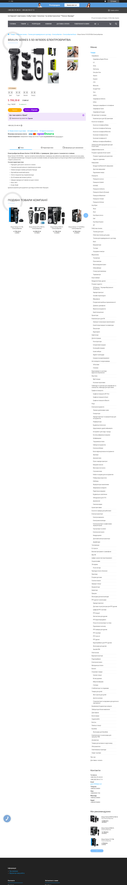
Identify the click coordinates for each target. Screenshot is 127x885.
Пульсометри (97, 261)
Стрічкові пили (97, 471)
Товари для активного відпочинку (102, 743)
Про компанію (14, 871)
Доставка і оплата (63, 24)
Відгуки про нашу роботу (17, 873)
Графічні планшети (97, 390)
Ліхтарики (95, 564)
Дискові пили (97, 458)
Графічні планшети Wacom (101, 400)
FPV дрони (96, 639)
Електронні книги (97, 662)
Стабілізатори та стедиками (100, 688)
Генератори (96, 413)
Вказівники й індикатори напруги (102, 706)
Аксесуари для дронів (99, 646)
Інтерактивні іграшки (99, 345)
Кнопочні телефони (98, 121)
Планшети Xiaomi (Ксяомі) (101, 192)
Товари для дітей (97, 691)
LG (94, 62)
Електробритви (57, 34)
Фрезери (95, 454)
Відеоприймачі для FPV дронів (102, 642)
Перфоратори (97, 421)
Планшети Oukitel (98, 182)
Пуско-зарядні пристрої (100, 461)
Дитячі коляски (98, 698)
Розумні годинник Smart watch (101, 153)
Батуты (94, 722)
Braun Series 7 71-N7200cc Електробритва (77, 227)
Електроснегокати (98, 532)
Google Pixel (96, 89)
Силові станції (97, 675)
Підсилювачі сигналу (99, 626)
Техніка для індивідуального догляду (39, 34)
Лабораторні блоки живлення (101, 709)
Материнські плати (97, 665)
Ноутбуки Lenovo (98, 215)
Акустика (94, 376)
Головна (13, 24)
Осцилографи (96, 561)
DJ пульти (95, 548)
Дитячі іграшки (96, 338)
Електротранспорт (97, 514)
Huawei (95, 79)
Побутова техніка (21, 34)
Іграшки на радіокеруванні (101, 358)
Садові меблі (96, 719)
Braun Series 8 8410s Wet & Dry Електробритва (110, 817)
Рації (93, 403)
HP (94, 225)
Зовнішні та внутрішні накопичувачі (104, 322)
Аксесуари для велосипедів (100, 596)
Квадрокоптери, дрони (99, 281)
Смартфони (95, 56)
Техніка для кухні (98, 231)
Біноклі (94, 668)
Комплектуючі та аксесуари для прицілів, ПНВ (101, 736)
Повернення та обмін (81, 24)
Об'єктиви (96, 364)
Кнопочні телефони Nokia (100, 125)
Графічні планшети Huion (100, 397)
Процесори (96, 328)
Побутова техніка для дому (101, 235)
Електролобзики (98, 448)
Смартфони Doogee (99, 112)
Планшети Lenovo (98, 179)
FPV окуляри (97, 633)
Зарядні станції (96, 584)
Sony (94, 66)
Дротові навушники (99, 169)
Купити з (31, 110)
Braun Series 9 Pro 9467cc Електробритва (37, 227)
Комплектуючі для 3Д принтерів (103, 118)
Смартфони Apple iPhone (100, 59)
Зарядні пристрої (98, 292)
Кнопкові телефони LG (100, 138)
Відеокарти (96, 332)
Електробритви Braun (69, 34)
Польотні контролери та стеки (102, 623)
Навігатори (95, 335)
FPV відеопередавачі (99, 619)
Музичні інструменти (99, 309)
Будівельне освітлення (100, 494)
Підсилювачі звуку (98, 172)
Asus (94, 208)
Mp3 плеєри (96, 379)
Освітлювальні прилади (99, 749)
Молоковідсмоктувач (99, 264)
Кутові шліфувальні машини (101, 435)
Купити (14, 110)
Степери (95, 685)
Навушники (95, 162)
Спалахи (95, 368)
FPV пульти (96, 636)
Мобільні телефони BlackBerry (102, 141)
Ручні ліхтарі (97, 568)
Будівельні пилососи (99, 425)
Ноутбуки (94, 205)
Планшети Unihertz (99, 189)
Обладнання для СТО (99, 497)
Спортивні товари (97, 672)
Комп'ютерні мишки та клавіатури (103, 325)
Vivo (94, 92)
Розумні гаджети (97, 284)
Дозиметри (95, 740)
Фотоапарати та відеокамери (101, 361)
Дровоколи (96, 501)
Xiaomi (95, 75)
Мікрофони (96, 299)
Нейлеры (96, 481)
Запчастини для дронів (100, 616)
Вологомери (95, 716)
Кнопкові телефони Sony (100, 135)
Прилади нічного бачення (99, 571)
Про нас (93, 757)
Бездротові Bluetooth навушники (103, 166)
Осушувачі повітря (98, 251)
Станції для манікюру (99, 271)
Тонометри (96, 258)
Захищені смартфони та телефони (103, 105)
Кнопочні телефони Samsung (102, 128)
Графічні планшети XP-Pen (101, 394)
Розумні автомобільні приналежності (104, 302)
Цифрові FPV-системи (99, 609)
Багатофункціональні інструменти (103, 451)
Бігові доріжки (97, 678)
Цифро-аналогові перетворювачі (102, 558)
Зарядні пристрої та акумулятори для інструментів (104, 417)
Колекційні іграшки (99, 348)
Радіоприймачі (96, 659)
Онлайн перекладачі (99, 295)
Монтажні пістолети (99, 468)
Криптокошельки (98, 312)
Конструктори (97, 341)
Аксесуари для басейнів (100, 732)
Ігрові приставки (97, 507)
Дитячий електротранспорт (101, 538)
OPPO (95, 95)
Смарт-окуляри (96, 753)
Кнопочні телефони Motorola (101, 131)
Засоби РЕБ (96, 649)
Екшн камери (96, 277)
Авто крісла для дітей (99, 694)
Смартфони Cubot (98, 108)
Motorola (95, 85)
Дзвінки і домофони (99, 305)
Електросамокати (98, 517)
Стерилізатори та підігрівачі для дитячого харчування (106, 702)
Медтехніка (95, 254)
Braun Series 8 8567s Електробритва (108, 828)
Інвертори (95, 590)
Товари (23, 24)
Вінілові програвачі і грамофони (101, 551)
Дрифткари (96, 542)
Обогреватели (96, 746)
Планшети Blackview (99, 195)
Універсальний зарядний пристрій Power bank (102, 145)
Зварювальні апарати (99, 488)
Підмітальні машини (99, 491)
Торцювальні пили (98, 441)
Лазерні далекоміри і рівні (101, 410)
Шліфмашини (97, 438)
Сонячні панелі (96, 580)
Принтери (94, 574)
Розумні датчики (97, 577)
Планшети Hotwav (98, 202)
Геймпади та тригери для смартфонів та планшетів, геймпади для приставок (104, 386)
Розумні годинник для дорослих (103, 156)
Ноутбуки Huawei (98, 222)
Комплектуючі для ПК (98, 318)
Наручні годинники (99, 159)
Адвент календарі (98, 354)
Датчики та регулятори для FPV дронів (105, 606)
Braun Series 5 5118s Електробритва (108, 840)
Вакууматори (97, 245)
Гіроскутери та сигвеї (99, 529)
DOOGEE (95, 185)
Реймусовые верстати (100, 478)
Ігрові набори (97, 351)
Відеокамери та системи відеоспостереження (99, 372)
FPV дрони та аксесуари (99, 600)
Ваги (94, 241)
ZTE (94, 82)
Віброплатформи (98, 681)
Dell (94, 218)
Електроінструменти (98, 407)
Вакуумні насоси (98, 464)
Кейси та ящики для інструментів (103, 474)
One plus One (97, 72)
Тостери (95, 248)
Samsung (96, 69)
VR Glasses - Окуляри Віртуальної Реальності (103, 288)
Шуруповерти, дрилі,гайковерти (102, 428)
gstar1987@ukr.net (96, 784)
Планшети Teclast (98, 199)
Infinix (94, 102)
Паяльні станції (96, 725)
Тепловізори (95, 545)
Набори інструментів (99, 445)
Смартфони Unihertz (99, 99)
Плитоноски (95, 652)
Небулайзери (97, 268)
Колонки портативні (99, 382)
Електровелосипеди (99, 520)
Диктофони (95, 712)
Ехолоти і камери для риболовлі (101, 510)
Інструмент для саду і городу (102, 431)
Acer (94, 212)
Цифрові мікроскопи (98, 149)
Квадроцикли (97, 535)
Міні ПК (94, 555)
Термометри (97, 274)
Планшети (95, 175)
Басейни (94, 728)
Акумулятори (96, 587)
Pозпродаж (36, 24)
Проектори (95, 315)
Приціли (94, 593)
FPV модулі (96, 613)
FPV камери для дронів (100, 629)
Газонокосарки (97, 504)
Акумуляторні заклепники (101, 484)
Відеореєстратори (97, 656)
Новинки (48, 24)
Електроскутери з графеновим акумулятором (102, 524)
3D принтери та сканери (99, 115)
